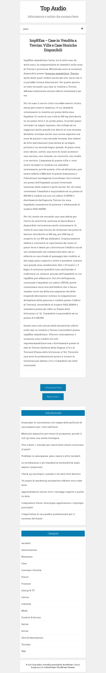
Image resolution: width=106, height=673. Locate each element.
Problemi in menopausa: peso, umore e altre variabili (50, 455)
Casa (24, 563)
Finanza (26, 583)
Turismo (26, 644)
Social (24, 630)
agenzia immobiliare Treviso (62, 73)
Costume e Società (31, 570)
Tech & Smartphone (32, 637)
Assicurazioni (29, 549)
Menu (53, 29)
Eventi (25, 576)
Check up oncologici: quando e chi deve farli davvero (51, 473)
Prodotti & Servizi (31, 617)
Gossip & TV (28, 590)
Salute (24, 624)
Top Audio (53, 8)
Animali (26, 543)
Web (23, 651)
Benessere (27, 556)
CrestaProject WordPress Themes (59, 667)
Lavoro (25, 597)
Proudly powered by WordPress (58, 664)
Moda (24, 610)
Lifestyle (26, 603)
